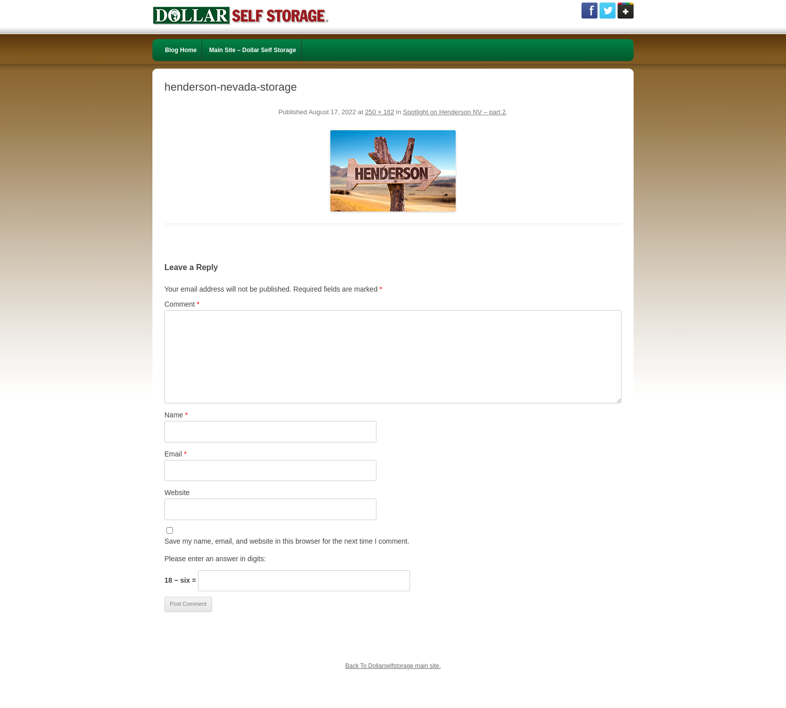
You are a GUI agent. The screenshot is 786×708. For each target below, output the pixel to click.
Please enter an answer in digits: (215, 559)
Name (176, 415)
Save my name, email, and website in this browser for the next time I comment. (287, 541)
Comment (182, 304)
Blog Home (181, 50)
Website (176, 493)
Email (175, 454)
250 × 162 (379, 112)
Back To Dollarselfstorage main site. (393, 665)
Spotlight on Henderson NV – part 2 (454, 112)
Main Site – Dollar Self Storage (252, 50)
